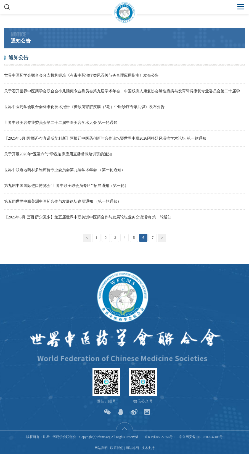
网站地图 (132, 448)
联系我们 (116, 448)
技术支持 (148, 448)
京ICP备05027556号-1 (160, 437)
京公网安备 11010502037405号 (201, 437)
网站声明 (101, 448)
